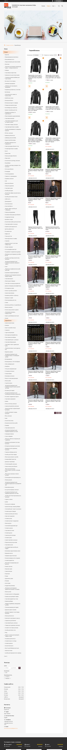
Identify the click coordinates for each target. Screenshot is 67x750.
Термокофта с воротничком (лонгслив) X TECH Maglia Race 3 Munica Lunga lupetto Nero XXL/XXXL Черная (35, 139)
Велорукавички (8, 359)
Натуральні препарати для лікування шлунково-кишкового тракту (12, 263)
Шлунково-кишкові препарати (12, 272)
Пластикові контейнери (10, 337)
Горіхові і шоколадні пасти (11, 226)
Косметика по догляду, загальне (12, 160)
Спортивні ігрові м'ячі (10, 427)
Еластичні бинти (9, 206)
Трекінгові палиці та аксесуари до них (12, 349)
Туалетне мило (8, 383)
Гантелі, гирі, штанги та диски (11, 309)
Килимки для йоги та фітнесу (11, 295)
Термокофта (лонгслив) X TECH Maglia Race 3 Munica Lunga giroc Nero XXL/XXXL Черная (35, 77)
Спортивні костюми (9, 530)
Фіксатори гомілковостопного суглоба (12, 474)
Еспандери (7, 171)
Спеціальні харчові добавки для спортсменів (12, 78)
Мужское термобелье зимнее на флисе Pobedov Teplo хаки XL (35, 170)
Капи (6, 418)
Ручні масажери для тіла (10, 300)
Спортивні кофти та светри (11, 224)
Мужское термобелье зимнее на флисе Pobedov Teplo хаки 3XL (53, 343)
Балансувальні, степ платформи (12, 361)
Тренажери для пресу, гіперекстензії (10, 313)
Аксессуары (7, 583)
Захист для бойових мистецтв (12, 315)
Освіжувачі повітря (9, 433)
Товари (6, 52)
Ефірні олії (7, 233)
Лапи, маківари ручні (9, 364)
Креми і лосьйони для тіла (11, 110)
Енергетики (7, 153)
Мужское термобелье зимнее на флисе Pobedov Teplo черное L (35, 257)
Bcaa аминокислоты (9, 59)
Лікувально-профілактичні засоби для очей (12, 269)
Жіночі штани (8, 591)
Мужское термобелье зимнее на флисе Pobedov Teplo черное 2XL (53, 170)
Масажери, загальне (9, 376)
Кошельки (7, 573)
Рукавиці (7, 425)
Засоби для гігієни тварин (11, 454)
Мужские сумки (8, 568)
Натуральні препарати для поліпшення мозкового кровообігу (13, 393)
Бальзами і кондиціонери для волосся (11, 563)
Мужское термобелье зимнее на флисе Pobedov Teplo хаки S (35, 315)
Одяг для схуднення (9, 516)
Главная (43, 6)
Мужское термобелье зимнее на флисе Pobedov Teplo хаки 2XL (53, 401)
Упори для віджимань (10, 212)
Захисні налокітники (9, 323)
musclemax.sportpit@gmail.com (11, 728)
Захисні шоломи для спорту (11, 513)
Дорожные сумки (9, 578)
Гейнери (7, 70)
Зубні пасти (7, 199)
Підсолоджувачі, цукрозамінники (12, 116)
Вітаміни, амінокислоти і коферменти (10, 143)
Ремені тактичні (8, 566)
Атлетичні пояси (8, 203)
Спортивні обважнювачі (10, 342)
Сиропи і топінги (8, 499)
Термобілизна (8, 320)
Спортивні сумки (9, 188)
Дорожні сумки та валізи (10, 609)
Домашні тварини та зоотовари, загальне (12, 613)
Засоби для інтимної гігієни (11, 196)
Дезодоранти (8, 201)
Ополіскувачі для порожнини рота (13, 477)
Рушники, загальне (9, 178)
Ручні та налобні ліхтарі (10, 327)
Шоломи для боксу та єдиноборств (13, 305)
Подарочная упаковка (10, 585)
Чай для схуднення (9, 185)
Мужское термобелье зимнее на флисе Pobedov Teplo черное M (53, 257)
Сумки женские (8, 571)
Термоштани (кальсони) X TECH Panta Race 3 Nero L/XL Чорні (35, 228)
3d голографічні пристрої (10, 249)
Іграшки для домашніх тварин (12, 596)
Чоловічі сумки (8, 537)
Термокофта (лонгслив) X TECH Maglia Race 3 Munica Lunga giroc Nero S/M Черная (52, 108)
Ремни (6, 576)
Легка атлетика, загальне (11, 403)
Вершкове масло (9, 553)
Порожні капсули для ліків (11, 542)
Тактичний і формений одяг (11, 525)
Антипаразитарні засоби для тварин (11, 548)
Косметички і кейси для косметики (13, 221)
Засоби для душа (9, 190)
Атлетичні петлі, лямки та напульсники (11, 95)
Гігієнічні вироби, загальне (11, 464)
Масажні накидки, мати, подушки (12, 558)
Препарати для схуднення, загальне (11, 449)
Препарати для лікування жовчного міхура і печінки (13, 275)
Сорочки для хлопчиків (10, 535)
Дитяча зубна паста (9, 229)
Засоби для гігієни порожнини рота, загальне (13, 496)
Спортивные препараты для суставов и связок (11, 121)
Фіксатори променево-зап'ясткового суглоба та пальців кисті (12, 470)
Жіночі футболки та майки (11, 238)
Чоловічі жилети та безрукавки (12, 594)
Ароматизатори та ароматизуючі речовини (12, 409)
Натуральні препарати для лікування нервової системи (11, 431)
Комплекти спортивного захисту (12, 618)
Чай (6, 181)
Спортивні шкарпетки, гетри (11, 598)
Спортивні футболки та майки (12, 127)
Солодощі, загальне (9, 371)
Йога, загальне (8, 415)
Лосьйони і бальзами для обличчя (12, 214)
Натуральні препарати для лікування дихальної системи (11, 493)
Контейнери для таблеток (11, 107)
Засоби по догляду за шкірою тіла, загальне (13, 166)
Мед (6, 632)
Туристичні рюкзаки (9, 332)
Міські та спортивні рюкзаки (11, 378)
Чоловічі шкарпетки (9, 560)
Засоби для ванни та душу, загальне (11, 413)
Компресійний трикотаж (10, 459)
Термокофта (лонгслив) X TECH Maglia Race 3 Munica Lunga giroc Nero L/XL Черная (52, 76)
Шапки (6, 401)
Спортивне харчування (10, 398)
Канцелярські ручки (9, 487)
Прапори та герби (9, 297)
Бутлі (6, 151)
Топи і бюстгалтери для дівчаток (12, 283)
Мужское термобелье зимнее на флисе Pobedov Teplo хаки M (35, 401)
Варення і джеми (9, 351)
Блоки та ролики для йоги (11, 290)
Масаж (6, 318)
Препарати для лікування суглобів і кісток (13, 255)
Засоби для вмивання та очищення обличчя (13, 130)
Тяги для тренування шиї (10, 368)
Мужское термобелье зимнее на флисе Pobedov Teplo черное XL (53, 199)
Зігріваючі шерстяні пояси (11, 555)
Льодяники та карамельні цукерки (13, 251)
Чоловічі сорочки (9, 528)
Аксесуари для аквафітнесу (11, 335)
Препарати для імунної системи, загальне (12, 443)
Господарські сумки (9, 288)
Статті (5, 656)
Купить (29, 86)
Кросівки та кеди (9, 219)
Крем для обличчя (9, 183)
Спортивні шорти (9, 278)
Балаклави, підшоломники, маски (12, 550)
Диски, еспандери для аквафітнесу (13, 285)
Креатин (7, 54)
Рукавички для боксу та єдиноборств (10, 113)
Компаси (7, 325)
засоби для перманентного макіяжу (13, 653)
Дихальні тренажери (10, 461)
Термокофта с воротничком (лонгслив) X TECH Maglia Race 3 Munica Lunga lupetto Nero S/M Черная (52, 139)
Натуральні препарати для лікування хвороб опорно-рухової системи (12, 387)
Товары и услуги (9, 45)
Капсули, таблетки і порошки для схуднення (12, 439)
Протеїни (7, 64)
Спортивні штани (9, 544)
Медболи (7, 366)
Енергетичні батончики (10, 140)
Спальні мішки (8, 373)
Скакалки (7, 240)
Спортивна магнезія (9, 118)
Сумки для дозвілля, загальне (12, 406)
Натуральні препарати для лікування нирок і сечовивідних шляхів (12, 355)
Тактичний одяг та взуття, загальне (13, 509)
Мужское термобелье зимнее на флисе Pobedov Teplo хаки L (53, 315)
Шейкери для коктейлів (10, 137)
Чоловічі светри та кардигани (11, 520)
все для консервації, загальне (12, 489)
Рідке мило (7, 158)
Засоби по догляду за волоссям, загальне (12, 258)
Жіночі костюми (8, 650)
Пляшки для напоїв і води (11, 105)
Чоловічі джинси (9, 643)
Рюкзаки (7, 580)
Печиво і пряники (9, 247)
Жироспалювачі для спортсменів (12, 61)
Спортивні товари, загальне (11, 124)
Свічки (6, 302)
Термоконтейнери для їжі (11, 452)
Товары (48, 6)
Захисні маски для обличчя (11, 466)
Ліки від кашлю (8, 479)
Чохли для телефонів (10, 504)
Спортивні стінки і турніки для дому (12, 345)
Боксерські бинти (9, 100)
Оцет (6, 266)
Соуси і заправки (9, 436)
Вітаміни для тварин (9, 390)
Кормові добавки (9, 601)
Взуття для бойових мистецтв (12, 648)
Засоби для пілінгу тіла (10, 630)
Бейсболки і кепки (9, 98)
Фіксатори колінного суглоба (11, 456)
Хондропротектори (9, 217)
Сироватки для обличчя (10, 620)
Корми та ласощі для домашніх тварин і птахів (12, 635)
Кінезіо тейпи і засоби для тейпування (11, 209)
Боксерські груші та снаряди (11, 102)
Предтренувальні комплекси (11, 57)
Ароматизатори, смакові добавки (12, 506)
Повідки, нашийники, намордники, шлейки (12, 604)
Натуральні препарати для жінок (12, 446)
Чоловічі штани (8, 518)
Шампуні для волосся (10, 135)
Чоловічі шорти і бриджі (10, 511)
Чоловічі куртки (8, 532)
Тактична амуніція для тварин (11, 607)
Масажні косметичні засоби (11, 423)
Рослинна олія (8, 231)
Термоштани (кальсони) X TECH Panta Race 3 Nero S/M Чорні (52, 228)
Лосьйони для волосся (10, 638)
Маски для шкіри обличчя (11, 155)
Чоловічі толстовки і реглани (11, 627)
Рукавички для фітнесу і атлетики (12, 89)
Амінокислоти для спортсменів (12, 75)
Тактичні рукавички (9, 173)
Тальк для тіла (8, 236)
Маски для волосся (9, 615)
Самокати (7, 330)
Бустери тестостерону (10, 81)
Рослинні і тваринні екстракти (12, 396)
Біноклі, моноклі (8, 307)
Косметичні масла (9, 645)
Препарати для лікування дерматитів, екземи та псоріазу (12, 588)
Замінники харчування (10, 83)
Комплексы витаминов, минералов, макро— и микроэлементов (13, 67)
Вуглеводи (7, 92)
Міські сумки (8, 380)
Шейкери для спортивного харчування (11, 86)
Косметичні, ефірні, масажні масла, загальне (13, 193)
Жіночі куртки (8, 523)
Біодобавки (7, 163)
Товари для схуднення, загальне (12, 625)
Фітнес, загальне (9, 133)
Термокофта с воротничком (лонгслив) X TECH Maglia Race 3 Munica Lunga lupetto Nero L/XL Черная (35, 108)
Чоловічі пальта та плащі (10, 641)
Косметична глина (9, 420)
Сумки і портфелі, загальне (11, 540)
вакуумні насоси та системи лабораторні (11, 244)
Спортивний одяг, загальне (11, 623)
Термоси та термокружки (11, 176)
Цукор (6, 501)
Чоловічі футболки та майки (11, 148)
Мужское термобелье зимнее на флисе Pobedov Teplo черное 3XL (35, 286)
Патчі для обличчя (9, 169)
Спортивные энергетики (10, 72)
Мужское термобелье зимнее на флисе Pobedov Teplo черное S (35, 199)
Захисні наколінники (9, 293)
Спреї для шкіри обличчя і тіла (12, 146)
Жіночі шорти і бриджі (10, 281)
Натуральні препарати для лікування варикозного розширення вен (13, 483)
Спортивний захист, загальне (11, 339)
